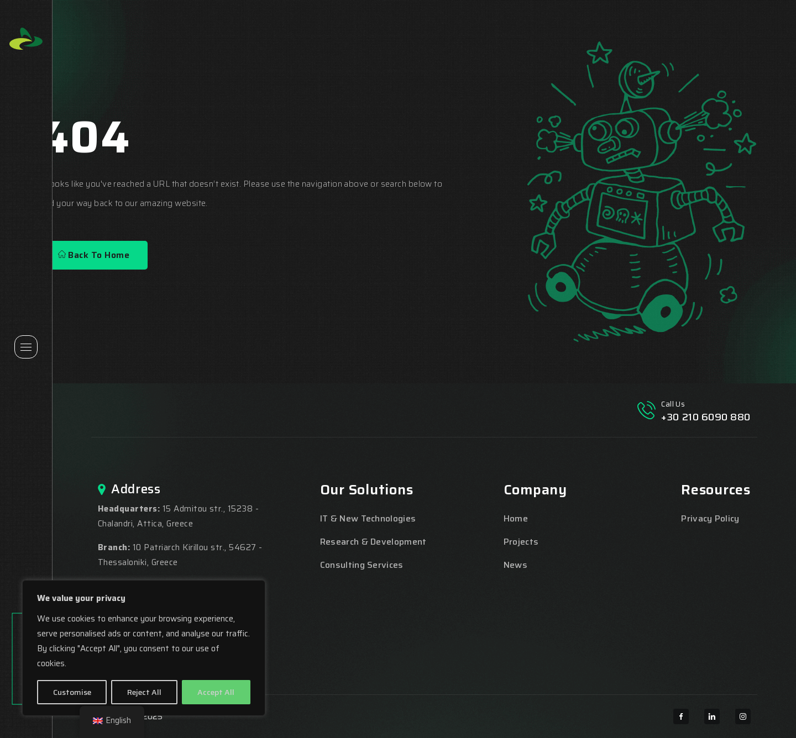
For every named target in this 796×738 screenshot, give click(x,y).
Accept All (215, 692)
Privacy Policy (710, 518)
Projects (521, 542)
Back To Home (93, 255)
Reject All (144, 692)
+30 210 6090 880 (706, 417)
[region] (143, 648)
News (515, 565)
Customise (72, 692)
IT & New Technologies (368, 518)
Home (516, 518)
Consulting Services (362, 565)
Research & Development (373, 542)
